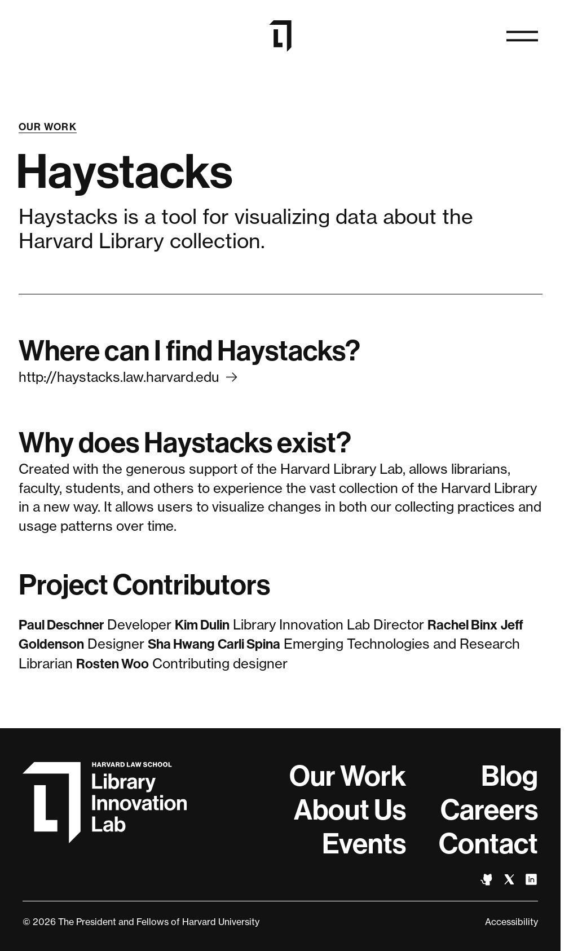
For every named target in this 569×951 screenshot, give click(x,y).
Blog (509, 776)
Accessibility (511, 921)
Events (364, 844)
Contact (488, 844)
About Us (350, 810)
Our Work (48, 127)
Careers (489, 810)
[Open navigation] (522, 36)
